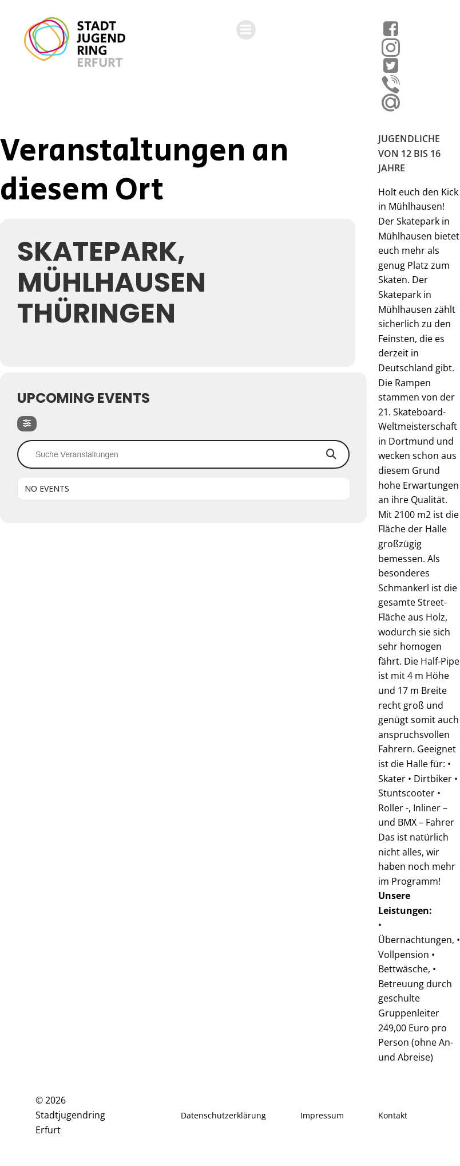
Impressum (322, 1115)
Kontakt (392, 1115)
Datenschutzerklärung (223, 1115)
